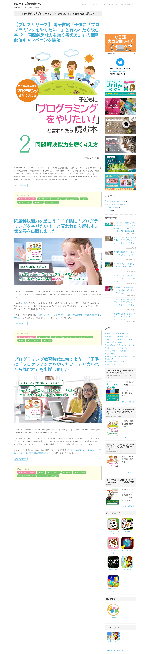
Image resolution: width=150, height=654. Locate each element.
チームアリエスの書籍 (27, 199)
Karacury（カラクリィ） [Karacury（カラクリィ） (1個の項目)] (124, 317)
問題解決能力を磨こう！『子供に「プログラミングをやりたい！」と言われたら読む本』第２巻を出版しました (56, 226)
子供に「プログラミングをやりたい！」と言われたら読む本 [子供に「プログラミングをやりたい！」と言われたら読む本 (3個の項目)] (120, 339)
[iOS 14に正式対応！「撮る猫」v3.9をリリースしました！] (109, 234)
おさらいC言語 (112, 189)
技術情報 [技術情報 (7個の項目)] (109, 343)
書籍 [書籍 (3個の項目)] (123, 343)
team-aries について (128, 4)
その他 (109, 192)
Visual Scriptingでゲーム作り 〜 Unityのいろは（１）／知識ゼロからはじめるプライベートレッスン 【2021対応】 (125, 208)
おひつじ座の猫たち (27, 4)
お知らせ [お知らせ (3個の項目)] (122, 323)
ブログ (102, 4)
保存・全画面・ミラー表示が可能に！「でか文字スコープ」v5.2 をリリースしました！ (125, 223)
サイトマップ (106, 645)
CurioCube (112, 4)
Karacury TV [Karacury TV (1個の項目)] (110, 317)
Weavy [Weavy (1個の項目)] (131, 320)
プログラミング (25, 202)
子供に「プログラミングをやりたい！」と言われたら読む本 (59, 199)
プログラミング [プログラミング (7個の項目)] (124, 329)
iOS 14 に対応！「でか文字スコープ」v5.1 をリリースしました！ (125, 259)
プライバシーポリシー (90, 645)
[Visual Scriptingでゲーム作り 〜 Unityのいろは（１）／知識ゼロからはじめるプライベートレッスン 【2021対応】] (109, 205)
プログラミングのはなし (116, 12)
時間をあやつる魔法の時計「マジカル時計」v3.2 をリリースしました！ (125, 271)
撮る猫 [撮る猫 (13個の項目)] (117, 343)
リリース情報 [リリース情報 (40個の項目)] (111, 335)
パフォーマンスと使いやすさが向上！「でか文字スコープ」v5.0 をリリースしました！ (125, 285)
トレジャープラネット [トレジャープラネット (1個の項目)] (127, 326)
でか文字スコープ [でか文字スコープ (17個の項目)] (112, 326)
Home (83, 4)
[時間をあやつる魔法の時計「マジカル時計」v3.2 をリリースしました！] (109, 269)
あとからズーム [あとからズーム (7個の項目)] (111, 323)
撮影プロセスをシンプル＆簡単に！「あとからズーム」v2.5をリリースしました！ (125, 297)
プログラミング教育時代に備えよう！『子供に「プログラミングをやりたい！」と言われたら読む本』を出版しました (56, 364)
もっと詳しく (128, 383)
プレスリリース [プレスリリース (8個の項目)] (111, 329)
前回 (25, 303)
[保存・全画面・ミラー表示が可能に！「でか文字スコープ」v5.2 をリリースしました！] (109, 219)
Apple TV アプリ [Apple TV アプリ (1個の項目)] (112, 314)
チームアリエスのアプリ (116, 182)
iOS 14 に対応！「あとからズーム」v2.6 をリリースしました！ (125, 247)
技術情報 (39, 202)
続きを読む (21, 185)
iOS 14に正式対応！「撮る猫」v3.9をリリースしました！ (124, 236)
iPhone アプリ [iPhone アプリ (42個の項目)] (124, 314)
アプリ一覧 (93, 4)
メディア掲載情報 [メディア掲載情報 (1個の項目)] (123, 332)
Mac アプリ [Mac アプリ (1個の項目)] (110, 320)
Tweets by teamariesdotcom (115, 632)
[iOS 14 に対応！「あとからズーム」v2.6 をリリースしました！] (109, 246)
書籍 (84, 199)
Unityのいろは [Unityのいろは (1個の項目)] (121, 320)
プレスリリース (53, 202)
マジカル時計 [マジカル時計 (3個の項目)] (111, 332)
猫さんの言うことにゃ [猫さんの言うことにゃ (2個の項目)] (113, 346)
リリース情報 (45, 337)
